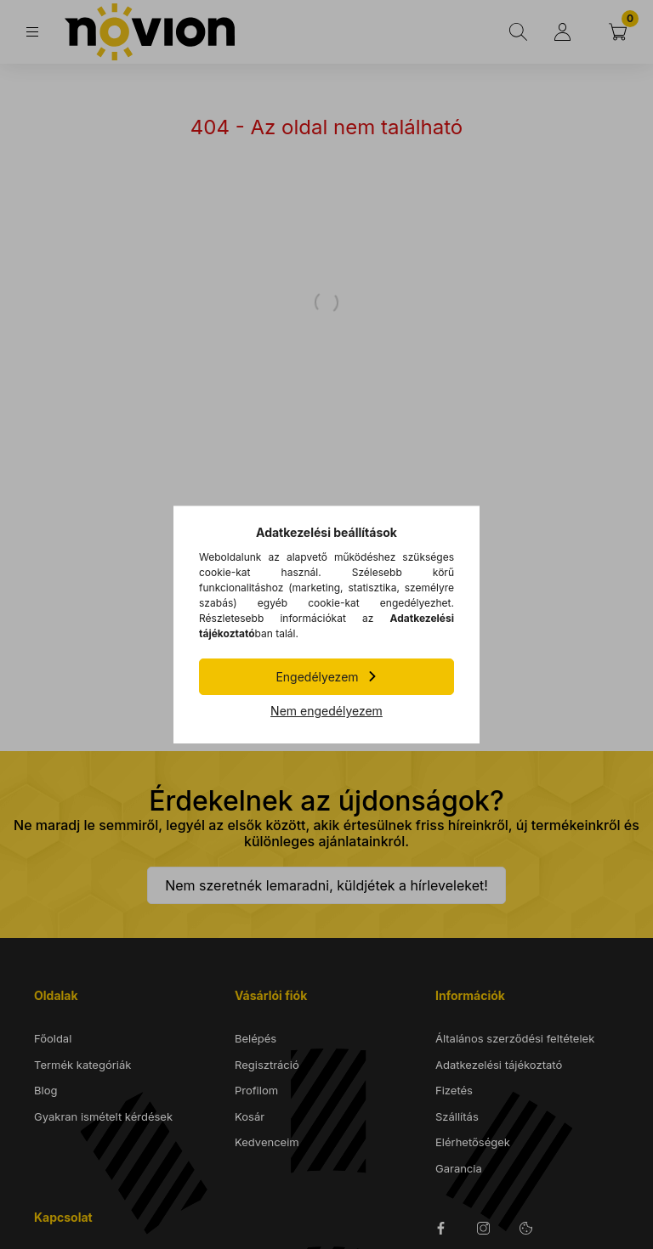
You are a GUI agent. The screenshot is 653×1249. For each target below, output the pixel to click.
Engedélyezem (316, 677)
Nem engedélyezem (326, 711)
